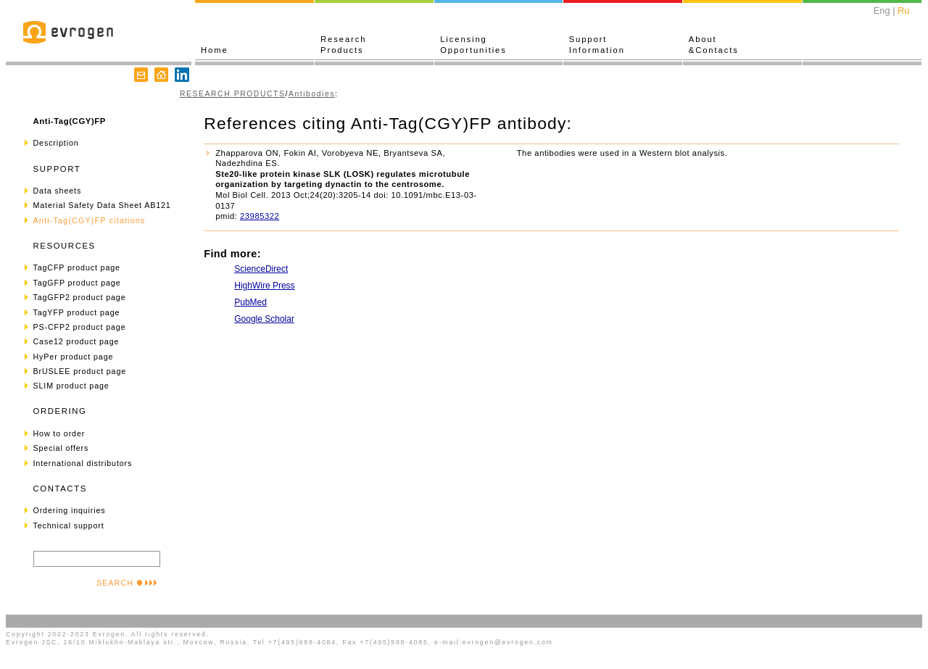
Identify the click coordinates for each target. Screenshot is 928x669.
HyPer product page (73, 356)
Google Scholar (264, 319)
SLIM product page (71, 385)
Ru (903, 10)
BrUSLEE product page (80, 371)
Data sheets (57, 190)
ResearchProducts (343, 44)
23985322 (259, 216)
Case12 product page (76, 341)
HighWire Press (264, 286)
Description (56, 142)
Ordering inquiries (69, 510)
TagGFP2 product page (79, 297)
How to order (59, 433)
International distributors (83, 463)
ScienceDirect (261, 269)
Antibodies (312, 94)
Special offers (61, 448)
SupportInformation (597, 44)
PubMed (250, 302)
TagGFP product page (77, 282)
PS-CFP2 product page (79, 327)
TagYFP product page (76, 312)
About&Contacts (714, 44)
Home (214, 50)
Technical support (68, 525)
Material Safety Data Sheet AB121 (102, 205)
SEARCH (126, 582)
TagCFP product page (76, 267)
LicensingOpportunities (473, 44)
